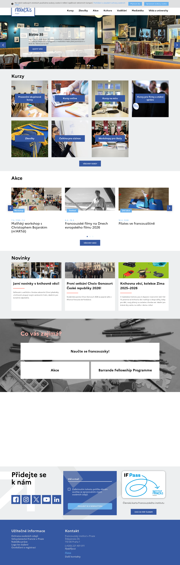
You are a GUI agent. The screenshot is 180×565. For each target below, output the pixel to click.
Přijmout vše (135, 4)
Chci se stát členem (144, 512)
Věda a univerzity (158, 10)
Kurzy (70, 10)
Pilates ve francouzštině (137, 223)
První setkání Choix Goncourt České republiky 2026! (90, 285)
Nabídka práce (19, 541)
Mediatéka (138, 10)
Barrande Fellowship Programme (125, 370)
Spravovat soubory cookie (156, 4)
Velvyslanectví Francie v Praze (27, 539)
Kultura (108, 10)
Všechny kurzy (90, 164)
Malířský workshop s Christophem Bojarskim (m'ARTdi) (29, 227)
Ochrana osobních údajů (24, 536)
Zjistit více (37, 49)
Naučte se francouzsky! (90, 351)
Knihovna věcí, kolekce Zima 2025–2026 (142, 285)
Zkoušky (83, 10)
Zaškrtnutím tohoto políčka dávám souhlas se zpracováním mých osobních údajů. (90, 492)
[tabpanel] (90, 42)
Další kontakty (73, 556)
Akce (95, 10)
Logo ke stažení (19, 544)
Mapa (68, 552)
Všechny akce (90, 243)
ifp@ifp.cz (70, 548)
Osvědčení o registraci (23, 547)
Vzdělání (122, 10)
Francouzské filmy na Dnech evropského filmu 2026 (86, 225)
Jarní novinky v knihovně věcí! (36, 283)
